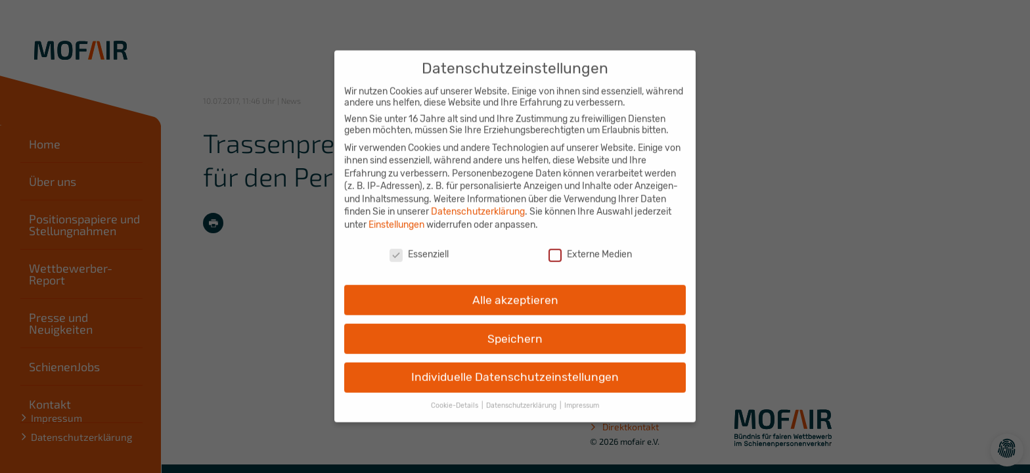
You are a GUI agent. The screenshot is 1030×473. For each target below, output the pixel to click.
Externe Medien (590, 245)
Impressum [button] (581, 397)
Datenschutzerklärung (478, 203)
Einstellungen (396, 215)
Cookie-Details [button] (455, 397)
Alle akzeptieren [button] (515, 291)
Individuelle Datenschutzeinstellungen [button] (515, 368)
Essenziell (419, 245)
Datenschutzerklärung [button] (522, 397)
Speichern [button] (515, 329)
